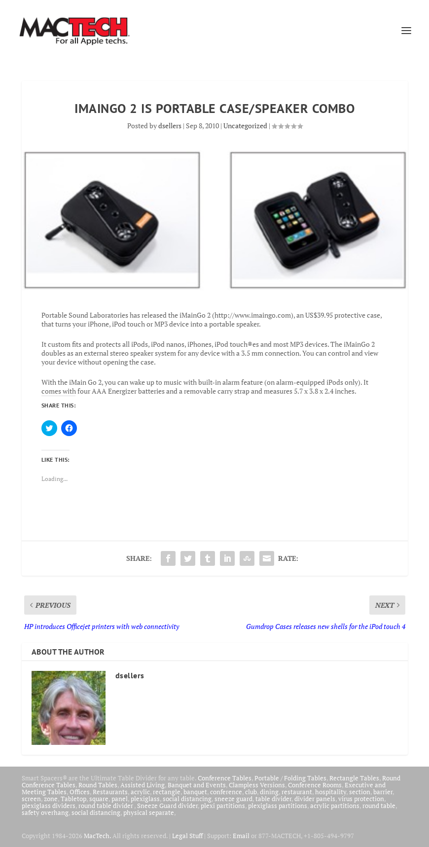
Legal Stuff (187, 835)
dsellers (169, 125)
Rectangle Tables (354, 777)
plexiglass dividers (48, 805)
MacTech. (97, 835)
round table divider (106, 805)
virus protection (361, 798)
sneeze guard (233, 798)
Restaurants (110, 791)
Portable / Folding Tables (290, 777)
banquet (195, 791)
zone (51, 798)
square (98, 798)
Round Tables (97, 784)
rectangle (166, 791)
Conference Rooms (315, 784)
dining (269, 791)
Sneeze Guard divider (167, 805)
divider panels (314, 798)
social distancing (187, 798)
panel (119, 798)
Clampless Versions (257, 784)
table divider (273, 798)
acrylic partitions (334, 805)
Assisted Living (142, 784)
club (251, 791)
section (359, 791)
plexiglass (145, 798)
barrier (383, 791)
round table (378, 805)
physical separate (148, 812)
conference (226, 791)
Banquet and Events (197, 784)
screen (31, 798)
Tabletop (73, 798)
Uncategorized (245, 125)
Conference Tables (224, 777)
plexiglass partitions (277, 805)
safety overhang (45, 812)
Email (241, 835)
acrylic (140, 791)
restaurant (297, 791)
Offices (80, 791)
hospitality (330, 791)
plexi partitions (223, 805)
